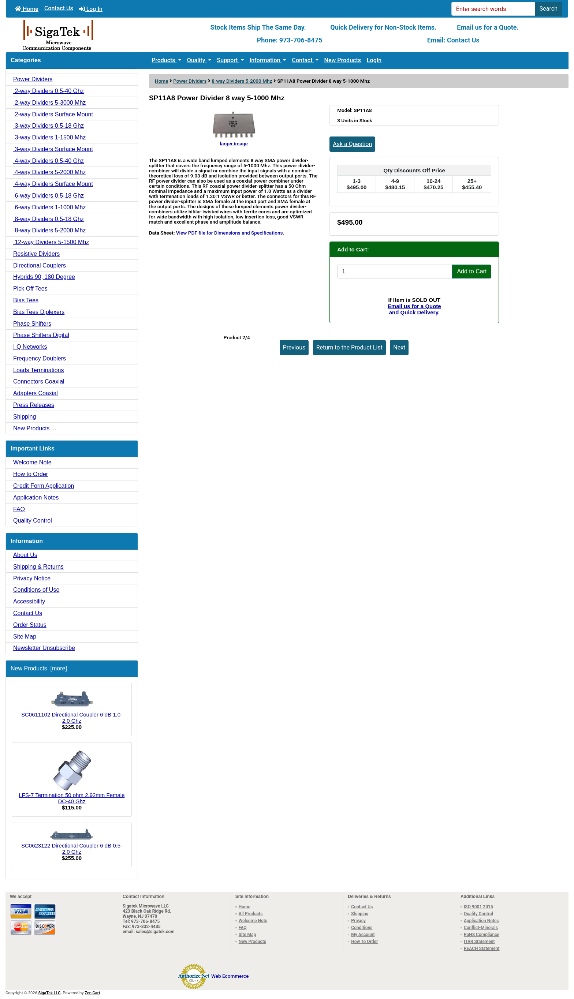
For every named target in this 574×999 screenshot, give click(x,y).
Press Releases (33, 405)
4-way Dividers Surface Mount (53, 184)
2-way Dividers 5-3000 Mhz (49, 103)
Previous (294, 347)
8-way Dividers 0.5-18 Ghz (48, 219)
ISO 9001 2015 (478, 906)
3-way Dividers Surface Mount (53, 149)
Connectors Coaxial (38, 381)
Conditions (361, 927)
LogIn (374, 60)
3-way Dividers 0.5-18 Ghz (48, 126)
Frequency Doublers (39, 358)
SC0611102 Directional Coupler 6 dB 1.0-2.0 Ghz (71, 706)
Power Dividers (189, 81)
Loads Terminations (38, 370)
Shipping (24, 417)
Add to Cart (472, 271)
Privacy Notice (32, 578)
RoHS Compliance (481, 934)
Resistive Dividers (36, 254)
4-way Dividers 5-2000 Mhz (49, 172)
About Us (25, 555)
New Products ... (34, 428)
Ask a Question (352, 144)
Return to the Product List (349, 347)
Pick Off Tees (30, 288)
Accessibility (29, 601)
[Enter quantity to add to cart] (394, 271)
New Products (342, 60)
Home (26, 8)
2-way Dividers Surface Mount (53, 114)
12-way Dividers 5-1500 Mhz (51, 242)
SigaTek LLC (49, 993)
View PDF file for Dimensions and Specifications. (230, 233)
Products (164, 60)
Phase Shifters (32, 324)
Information (266, 60)
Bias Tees (25, 300)
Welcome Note (32, 462)
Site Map (24, 636)
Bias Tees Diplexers (38, 312)
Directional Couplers (39, 265)
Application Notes (36, 497)
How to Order (30, 474)
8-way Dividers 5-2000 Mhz (242, 81)
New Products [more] (39, 668)
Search (549, 8)
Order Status (29, 625)
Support (228, 60)
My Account (362, 934)
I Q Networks (30, 347)
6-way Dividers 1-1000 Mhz (49, 207)
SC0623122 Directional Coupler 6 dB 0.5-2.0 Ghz (71, 842)
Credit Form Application (43, 486)
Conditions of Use (36, 590)
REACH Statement (482, 948)
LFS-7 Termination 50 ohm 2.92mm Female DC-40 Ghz (71, 776)
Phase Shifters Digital (41, 335)
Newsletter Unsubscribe (44, 648)
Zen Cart (92, 993)
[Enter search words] (493, 9)
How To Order (364, 941)
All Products (251, 913)
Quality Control (32, 520)
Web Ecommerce (230, 976)
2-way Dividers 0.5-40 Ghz (48, 91)
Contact (303, 60)
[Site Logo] (99, 35)
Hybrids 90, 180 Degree (44, 277)
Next (399, 347)
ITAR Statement (479, 941)
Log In (90, 8)
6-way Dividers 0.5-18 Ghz (48, 195)
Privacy (358, 920)
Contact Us (58, 8)
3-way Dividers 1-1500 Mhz (49, 137)
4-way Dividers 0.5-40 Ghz (48, 161)
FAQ (19, 509)
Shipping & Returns (38, 567)
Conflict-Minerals (481, 927)
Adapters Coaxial (35, 393)
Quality (197, 60)
